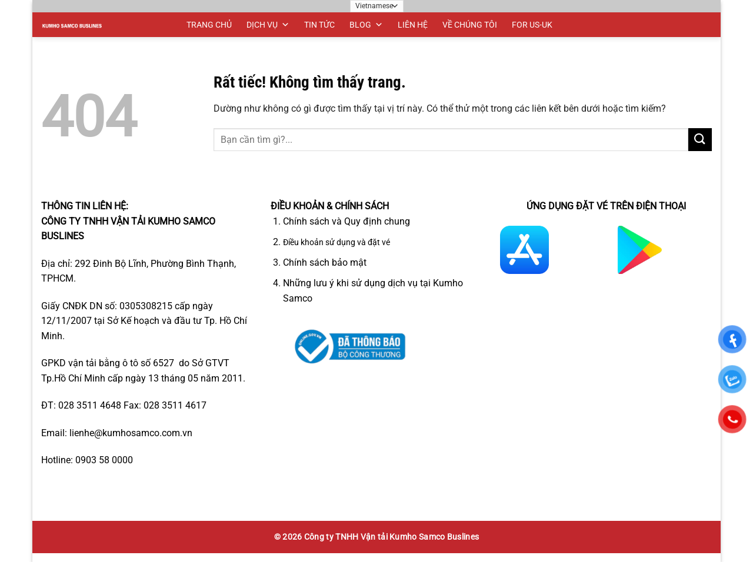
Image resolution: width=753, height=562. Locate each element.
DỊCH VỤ (267, 24)
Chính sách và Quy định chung (346, 221)
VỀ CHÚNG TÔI (469, 24)
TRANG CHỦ (209, 24)
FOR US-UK (532, 24)
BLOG (366, 24)
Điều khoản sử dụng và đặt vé (336, 242)
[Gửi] (700, 139)
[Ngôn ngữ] (377, 6)
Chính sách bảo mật (324, 262)
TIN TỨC (319, 24)
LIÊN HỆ (413, 24)
